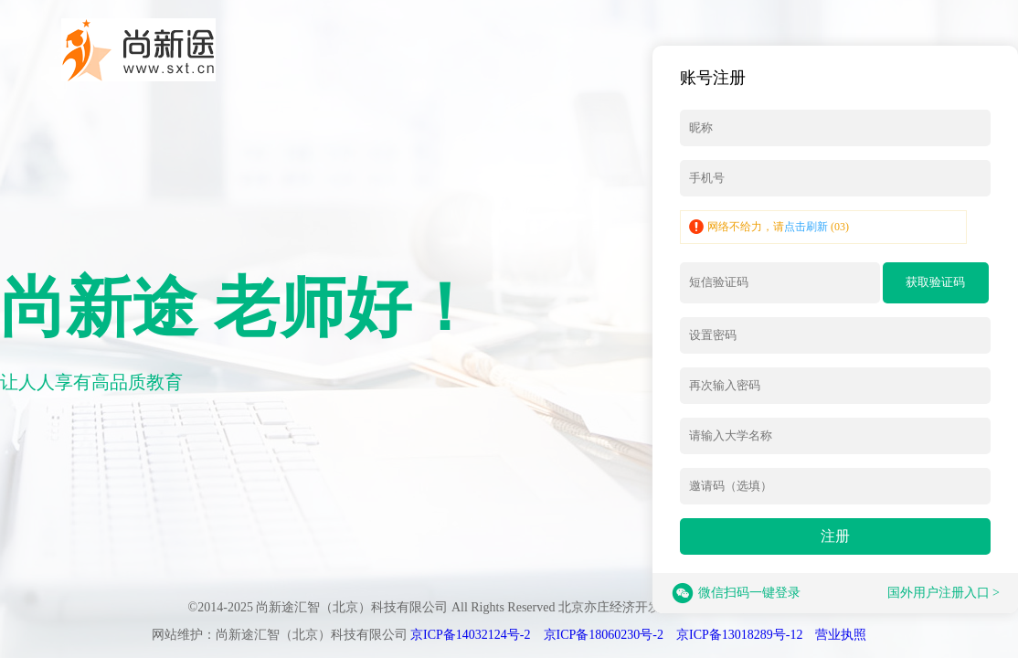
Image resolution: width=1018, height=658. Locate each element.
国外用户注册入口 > (943, 593)
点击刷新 (806, 226)
